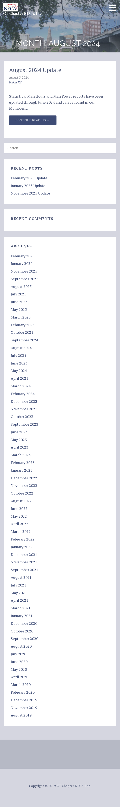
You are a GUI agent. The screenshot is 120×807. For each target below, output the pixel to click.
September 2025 (24, 278)
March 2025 (21, 317)
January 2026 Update (28, 185)
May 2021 (19, 592)
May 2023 (19, 439)
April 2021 (19, 600)
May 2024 (19, 370)
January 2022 (21, 546)
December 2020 (24, 623)
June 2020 (19, 661)
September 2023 (24, 424)
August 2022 (21, 500)
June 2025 (19, 301)
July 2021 (18, 585)
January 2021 (21, 615)
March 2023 (21, 454)
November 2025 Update (30, 193)
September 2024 (24, 339)
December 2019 (24, 699)
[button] (114, 7)
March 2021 (21, 607)
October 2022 (22, 493)
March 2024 (21, 385)
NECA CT (15, 82)
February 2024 (23, 393)
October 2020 (22, 630)
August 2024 (21, 347)
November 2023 (24, 408)
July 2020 (18, 653)
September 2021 (24, 569)
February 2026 (23, 255)
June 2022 (19, 508)
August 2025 (21, 286)
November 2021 (24, 561)
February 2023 (23, 462)
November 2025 (24, 271)
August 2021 (21, 577)
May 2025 (19, 309)
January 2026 (21, 263)
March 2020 (21, 684)
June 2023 (19, 431)
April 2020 (19, 676)
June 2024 (19, 363)
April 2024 (19, 378)
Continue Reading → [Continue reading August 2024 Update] (33, 120)
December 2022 (24, 477)
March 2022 (21, 531)
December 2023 (24, 401)
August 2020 (21, 646)
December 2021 (24, 554)
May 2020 (19, 669)
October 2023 (22, 416)
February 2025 (23, 324)
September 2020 (24, 638)
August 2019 (21, 715)
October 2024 (22, 332)
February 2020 (23, 692)
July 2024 (18, 355)
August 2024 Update (35, 70)
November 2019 (24, 707)
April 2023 (19, 447)
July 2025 (18, 293)
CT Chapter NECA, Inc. (22, 13)
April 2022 (19, 523)
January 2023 (21, 470)
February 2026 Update (29, 177)
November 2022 (24, 485)
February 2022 (23, 539)
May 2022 (19, 516)
